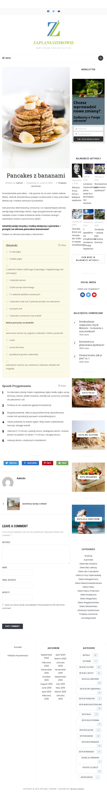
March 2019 (60, 691)
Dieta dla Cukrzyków (88, 575)
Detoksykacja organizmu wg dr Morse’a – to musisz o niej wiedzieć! (91, 330)
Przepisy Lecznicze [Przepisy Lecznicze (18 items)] (92, 769)
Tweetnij (13, 464)
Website (6, 592)
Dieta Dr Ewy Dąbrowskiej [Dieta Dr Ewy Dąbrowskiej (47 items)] (91, 690)
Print (62, 246)
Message (6, 542)
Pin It (49, 464)
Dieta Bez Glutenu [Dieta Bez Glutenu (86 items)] (90, 666)
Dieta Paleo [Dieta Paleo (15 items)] (90, 714)
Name (4, 567)
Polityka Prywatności (18, 654)
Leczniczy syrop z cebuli (34, 503)
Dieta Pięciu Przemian (88, 594)
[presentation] (21, 615)
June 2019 (46, 687)
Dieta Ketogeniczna (88, 583)
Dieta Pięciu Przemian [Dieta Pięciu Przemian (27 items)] (92, 722)
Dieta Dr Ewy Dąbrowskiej (88, 579)
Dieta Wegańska (88, 602)
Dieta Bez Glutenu (88, 567)
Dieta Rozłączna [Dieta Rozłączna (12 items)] (90, 729)
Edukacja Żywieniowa (88, 614)
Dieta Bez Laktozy (88, 571)
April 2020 (60, 654)
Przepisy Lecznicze (88, 617)
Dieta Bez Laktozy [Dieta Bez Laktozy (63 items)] (90, 672)
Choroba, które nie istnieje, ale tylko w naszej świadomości (79, 240)
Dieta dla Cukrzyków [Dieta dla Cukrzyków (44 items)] (92, 680)
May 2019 (60, 687)
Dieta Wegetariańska (88, 606)
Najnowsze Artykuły (88, 159)
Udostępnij (32, 464)
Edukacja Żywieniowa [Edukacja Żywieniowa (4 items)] (91, 759)
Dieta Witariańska (88, 610)
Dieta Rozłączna (88, 598)
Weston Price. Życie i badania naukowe (77, 194)
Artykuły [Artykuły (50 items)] (90, 655)
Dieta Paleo (88, 590)
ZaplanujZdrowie (77, 788)
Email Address (9, 579)
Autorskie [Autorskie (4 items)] (90, 660)
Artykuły (88, 559)
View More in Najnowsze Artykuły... (88, 262)
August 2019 (47, 683)
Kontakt (18, 646)
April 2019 (46, 691)
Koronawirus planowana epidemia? (91, 347)
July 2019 (60, 683)
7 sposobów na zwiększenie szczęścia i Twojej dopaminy (90, 243)
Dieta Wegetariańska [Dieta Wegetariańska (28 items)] (92, 743)
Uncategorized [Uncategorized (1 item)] (90, 777)
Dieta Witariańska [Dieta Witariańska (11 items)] (90, 751)
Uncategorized (88, 621)
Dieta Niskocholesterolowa (88, 586)
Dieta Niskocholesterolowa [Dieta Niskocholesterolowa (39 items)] (90, 706)
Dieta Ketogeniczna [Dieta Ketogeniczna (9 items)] (90, 698)
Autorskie (88, 563)
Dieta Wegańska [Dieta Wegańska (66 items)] (90, 735)
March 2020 (60, 658)
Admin (19, 183)
